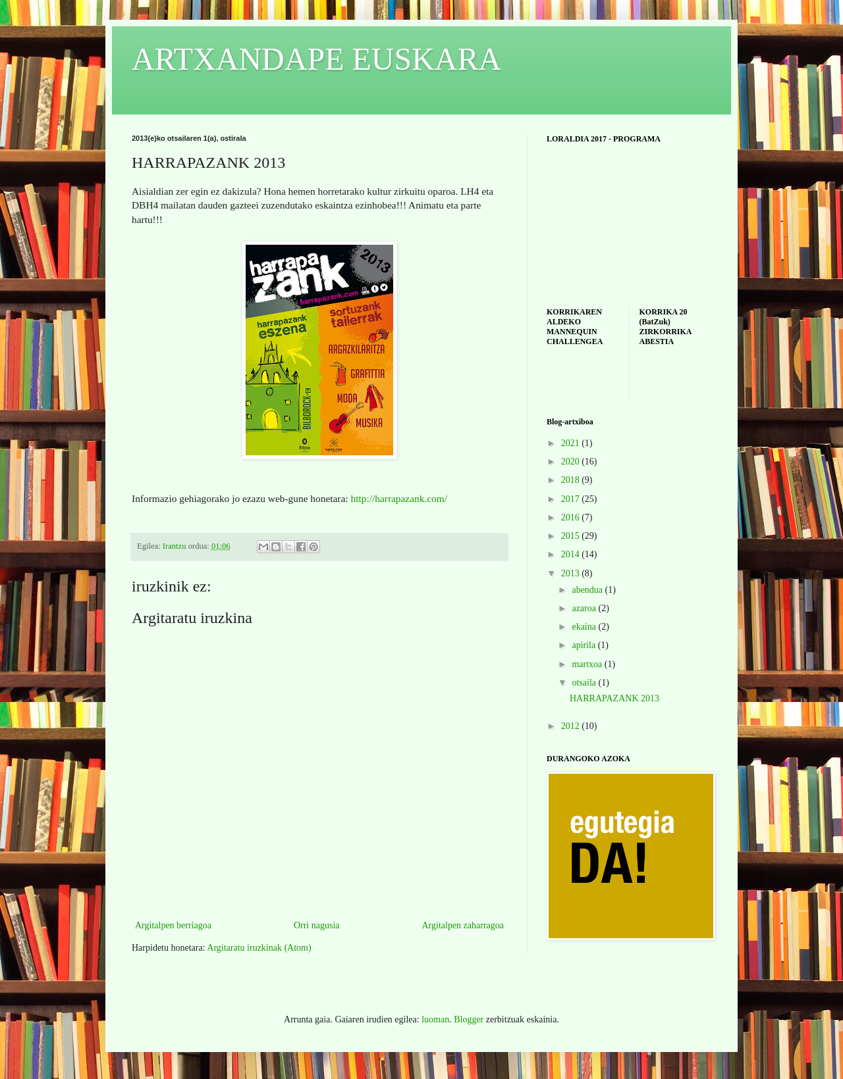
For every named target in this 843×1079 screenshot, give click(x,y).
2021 (571, 443)
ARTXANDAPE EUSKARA (316, 58)
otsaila (585, 683)
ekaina (585, 627)
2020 (571, 461)
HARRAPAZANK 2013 (614, 698)
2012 (571, 726)
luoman (435, 1019)
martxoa (588, 664)
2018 (571, 480)
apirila (584, 645)
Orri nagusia (317, 925)
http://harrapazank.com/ (398, 498)
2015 (571, 536)
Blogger (468, 1019)
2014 (571, 554)
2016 (571, 517)
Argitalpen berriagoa (173, 925)
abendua (588, 590)
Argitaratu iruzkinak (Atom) (259, 948)
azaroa (585, 608)
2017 (571, 499)
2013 (571, 573)
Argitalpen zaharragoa (463, 925)
